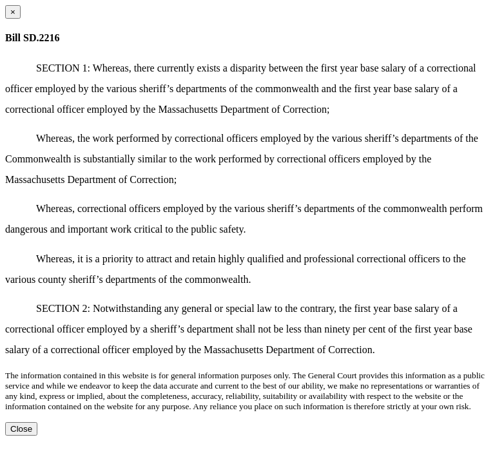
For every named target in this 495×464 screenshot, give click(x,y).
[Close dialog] (13, 12)
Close (21, 429)
